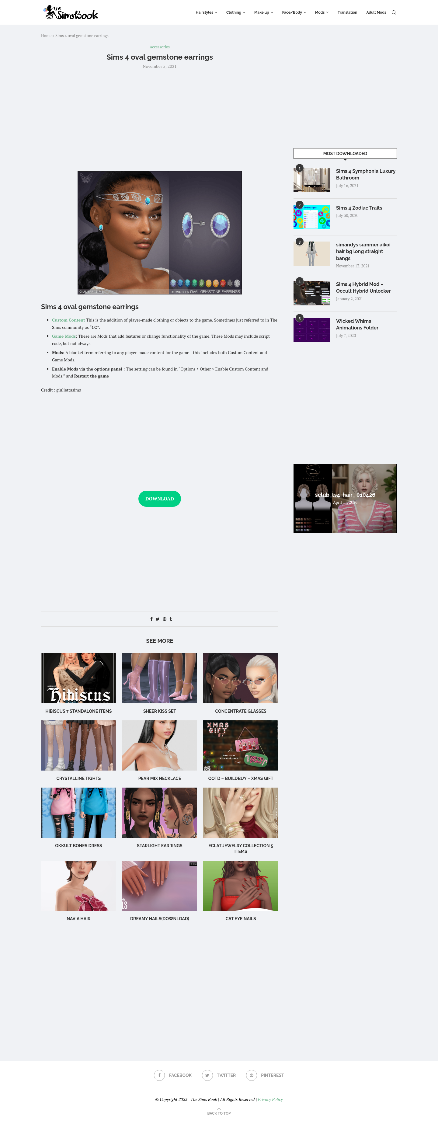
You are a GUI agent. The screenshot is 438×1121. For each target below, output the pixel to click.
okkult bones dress (78, 845)
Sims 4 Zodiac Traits (359, 208)
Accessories (160, 47)
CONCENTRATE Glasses (240, 711)
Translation (347, 12)
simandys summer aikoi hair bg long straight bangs (363, 251)
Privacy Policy (270, 1099)
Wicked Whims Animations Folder (357, 324)
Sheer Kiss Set (159, 711)
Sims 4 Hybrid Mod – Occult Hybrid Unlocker (363, 287)
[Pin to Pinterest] (164, 619)
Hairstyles (204, 12)
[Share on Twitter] (158, 619)
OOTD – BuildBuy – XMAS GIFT (240, 778)
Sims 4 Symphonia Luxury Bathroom (365, 174)
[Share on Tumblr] (170, 619)
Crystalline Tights (78, 778)
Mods (320, 12)
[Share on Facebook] (151, 619)
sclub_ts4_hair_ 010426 (345, 495)
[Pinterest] (265, 1075)
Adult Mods (376, 12)
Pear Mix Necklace (159, 778)
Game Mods (64, 336)
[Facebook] (173, 1075)
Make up (261, 12)
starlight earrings (159, 845)
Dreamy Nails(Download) (159, 918)
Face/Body (292, 12)
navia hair (78, 918)
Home (46, 35)
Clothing (233, 12)
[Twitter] (219, 1075)
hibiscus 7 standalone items (78, 711)
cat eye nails (241, 918)
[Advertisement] (159, 119)
